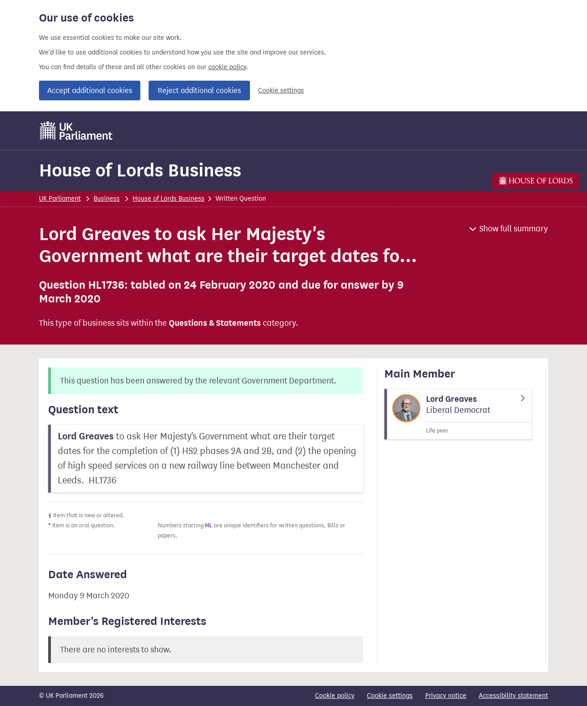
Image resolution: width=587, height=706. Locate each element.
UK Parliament (60, 198)
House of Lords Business (140, 170)
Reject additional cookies (199, 90)
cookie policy (227, 67)
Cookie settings (281, 90)
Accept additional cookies (89, 90)
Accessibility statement (513, 696)
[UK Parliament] (76, 130)
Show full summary (513, 229)
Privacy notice (445, 696)
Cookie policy (334, 696)
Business (107, 198)
